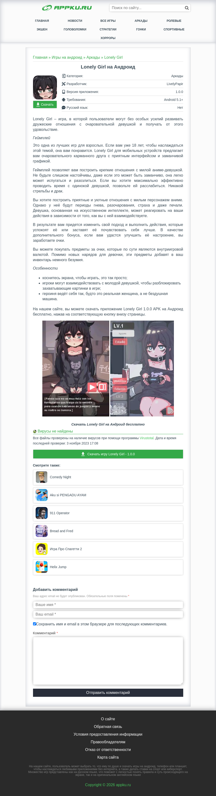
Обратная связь (108, 727)
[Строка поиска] (150, 8)
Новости (75, 21)
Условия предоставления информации (108, 734)
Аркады (141, 21)
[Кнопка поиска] (187, 8)
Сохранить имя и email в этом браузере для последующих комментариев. (101, 624)
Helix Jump (51, 567)
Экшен (42, 29)
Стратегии (108, 29)
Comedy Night (53, 477)
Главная (42, 21)
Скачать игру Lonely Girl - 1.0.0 (111, 454)
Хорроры (108, 38)
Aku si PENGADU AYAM (61, 495)
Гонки (141, 29)
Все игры (108, 21)
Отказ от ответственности (108, 750)
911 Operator (53, 513)
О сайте (108, 719)
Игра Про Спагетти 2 (59, 549)
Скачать (47, 104)
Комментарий (45, 633)
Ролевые (174, 21)
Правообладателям (108, 742)
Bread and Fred (54, 531)
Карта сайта (108, 757)
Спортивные (174, 29)
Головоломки (75, 29)
